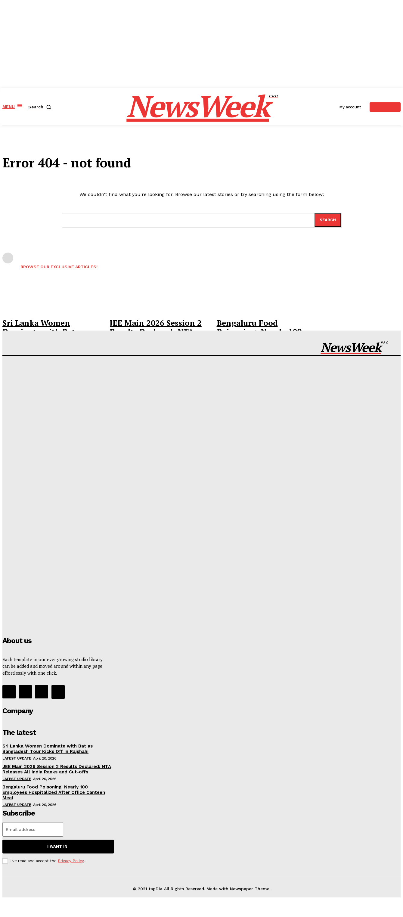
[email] (32, 829)
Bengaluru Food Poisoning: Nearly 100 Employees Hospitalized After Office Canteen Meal (53, 793)
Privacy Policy (71, 861)
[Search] (328, 220)
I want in (57, 846)
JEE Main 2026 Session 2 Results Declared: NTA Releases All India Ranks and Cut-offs (56, 769)
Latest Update (16, 759)
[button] (41, 107)
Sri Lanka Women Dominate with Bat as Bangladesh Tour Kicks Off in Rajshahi (47, 749)
